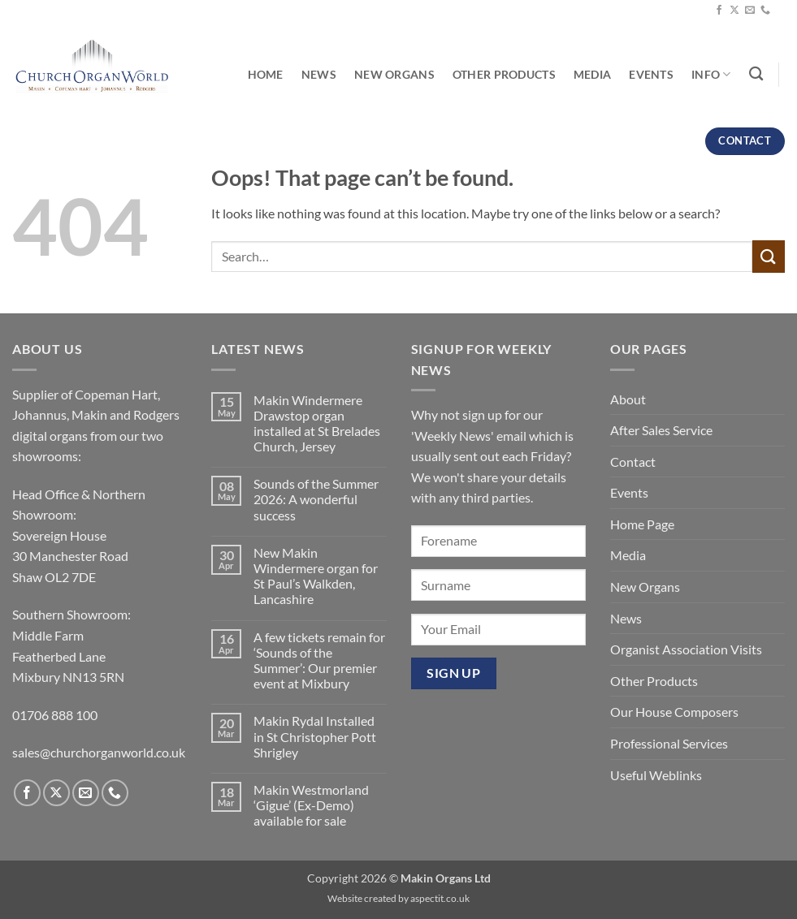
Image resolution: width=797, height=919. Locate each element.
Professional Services (669, 743)
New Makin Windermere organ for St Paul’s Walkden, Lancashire (315, 576)
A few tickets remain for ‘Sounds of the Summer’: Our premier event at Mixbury (319, 660)
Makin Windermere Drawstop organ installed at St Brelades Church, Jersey (316, 423)
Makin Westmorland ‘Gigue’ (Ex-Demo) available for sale (311, 805)
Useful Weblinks (656, 775)
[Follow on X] (734, 10)
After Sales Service (661, 430)
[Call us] (765, 10)
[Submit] (768, 256)
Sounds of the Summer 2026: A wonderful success (316, 499)
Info (711, 74)
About (628, 399)
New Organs (394, 74)
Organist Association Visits (686, 649)
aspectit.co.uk (440, 898)
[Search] (756, 74)
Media (592, 74)
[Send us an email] (750, 10)
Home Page (642, 524)
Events (651, 74)
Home (266, 74)
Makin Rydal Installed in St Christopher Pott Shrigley (314, 736)
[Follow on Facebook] (719, 10)
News (318, 74)
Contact (633, 461)
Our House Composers (674, 711)
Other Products (504, 74)
